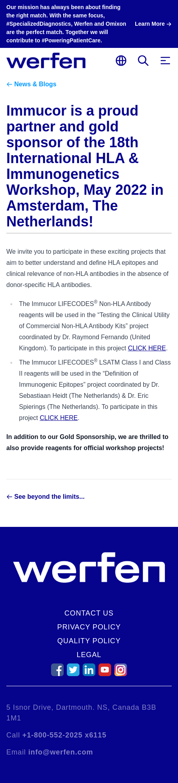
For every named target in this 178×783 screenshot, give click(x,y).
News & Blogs (35, 84)
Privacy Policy (89, 627)
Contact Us (89, 613)
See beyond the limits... (49, 496)
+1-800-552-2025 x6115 (65, 735)
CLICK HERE (147, 348)
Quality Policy (89, 641)
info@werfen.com (60, 752)
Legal (89, 655)
